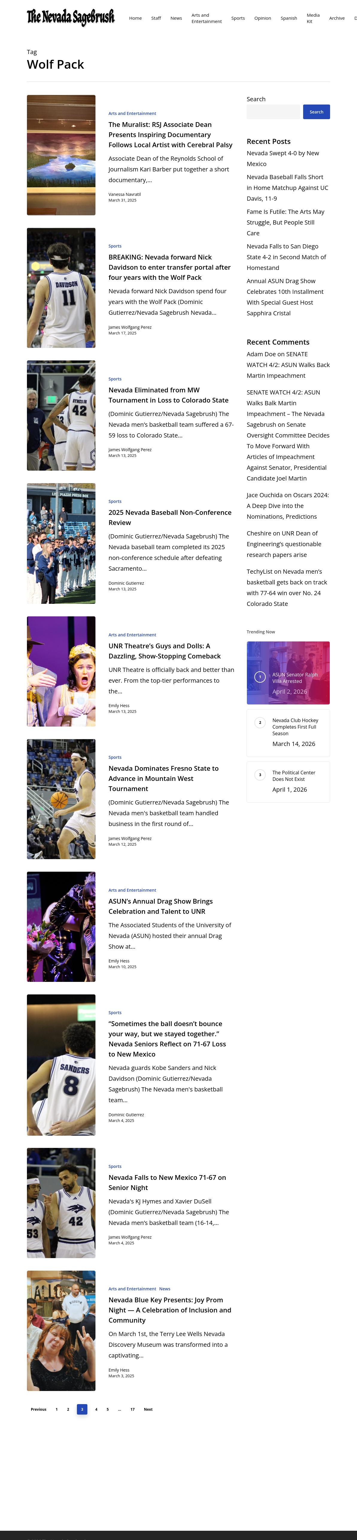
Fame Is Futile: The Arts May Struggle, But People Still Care (285, 222)
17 (132, 1409)
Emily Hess (119, 705)
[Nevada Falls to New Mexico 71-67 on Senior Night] (61, 1203)
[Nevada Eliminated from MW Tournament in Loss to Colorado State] (61, 415)
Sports (115, 246)
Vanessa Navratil (125, 194)
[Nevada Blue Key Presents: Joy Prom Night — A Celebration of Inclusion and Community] (61, 1331)
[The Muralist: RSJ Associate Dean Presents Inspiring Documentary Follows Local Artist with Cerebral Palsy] (61, 155)
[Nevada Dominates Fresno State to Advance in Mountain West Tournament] (61, 799)
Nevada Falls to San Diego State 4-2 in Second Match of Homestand (286, 257)
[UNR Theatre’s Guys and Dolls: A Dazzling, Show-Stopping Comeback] (61, 671)
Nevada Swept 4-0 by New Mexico (283, 158)
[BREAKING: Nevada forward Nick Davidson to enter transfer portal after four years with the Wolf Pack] (61, 288)
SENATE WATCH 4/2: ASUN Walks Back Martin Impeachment (288, 365)
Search (256, 99)
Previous (38, 1409)
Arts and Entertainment (132, 113)
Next (148, 1409)
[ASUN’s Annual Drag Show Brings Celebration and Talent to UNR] (61, 927)
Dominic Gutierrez (126, 583)
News (164, 1289)
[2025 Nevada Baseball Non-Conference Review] (61, 543)
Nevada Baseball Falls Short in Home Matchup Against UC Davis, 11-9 (287, 187)
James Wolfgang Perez (130, 327)
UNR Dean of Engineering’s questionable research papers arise (284, 544)
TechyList (259, 571)
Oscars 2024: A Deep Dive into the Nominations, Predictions (288, 506)
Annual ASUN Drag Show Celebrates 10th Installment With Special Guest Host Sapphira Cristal (285, 297)
